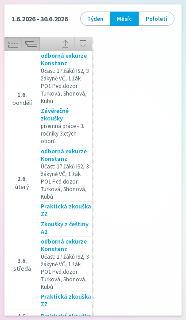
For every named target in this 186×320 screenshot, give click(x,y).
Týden (95, 19)
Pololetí (156, 19)
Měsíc (124, 19)
